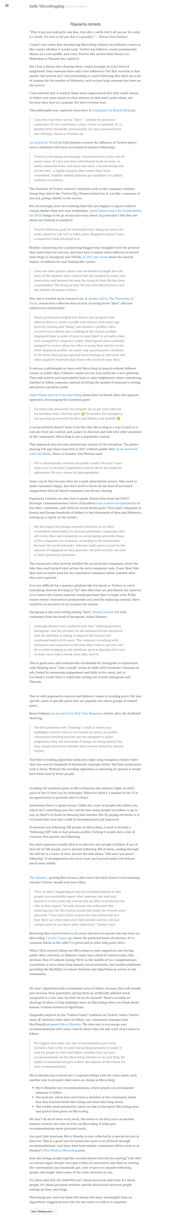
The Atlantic (38, 877)
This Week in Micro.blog (60, 1150)
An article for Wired (43, 142)
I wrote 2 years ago (59, 938)
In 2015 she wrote (95, 257)
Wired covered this (106, 612)
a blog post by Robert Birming (113, 110)
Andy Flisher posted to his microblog (55, 395)
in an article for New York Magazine (77, 713)
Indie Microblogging (46, 6)
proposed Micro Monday (63, 1024)
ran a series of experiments (117, 503)
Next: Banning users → (43, 1211)
